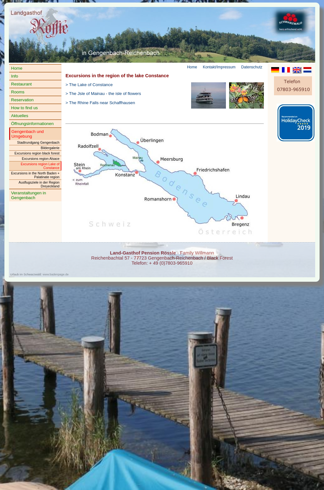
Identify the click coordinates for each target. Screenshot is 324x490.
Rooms (17, 92)
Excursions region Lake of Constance (40, 166)
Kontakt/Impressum (219, 67)
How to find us (24, 107)
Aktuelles (19, 115)
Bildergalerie (50, 148)
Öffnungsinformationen (32, 123)
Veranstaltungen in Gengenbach (28, 195)
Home (16, 68)
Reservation (22, 99)
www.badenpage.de (56, 274)
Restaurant (21, 84)
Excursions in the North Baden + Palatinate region (35, 175)
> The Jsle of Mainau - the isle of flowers (103, 93)
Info (14, 76)
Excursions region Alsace (40, 158)
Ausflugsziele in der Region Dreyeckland (39, 184)
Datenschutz (251, 67)
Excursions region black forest (37, 153)
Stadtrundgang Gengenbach (38, 142)
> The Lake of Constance (89, 84)
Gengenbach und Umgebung (27, 134)
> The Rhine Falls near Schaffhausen (100, 102)
